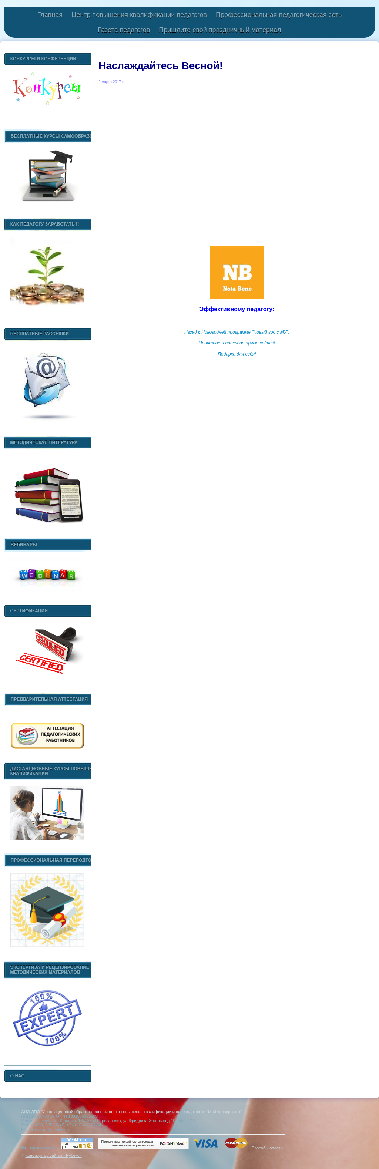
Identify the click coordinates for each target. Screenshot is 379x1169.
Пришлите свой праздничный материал (220, 30)
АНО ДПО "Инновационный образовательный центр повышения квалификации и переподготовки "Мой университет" (131, 1111)
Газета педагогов (124, 30)
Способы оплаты (267, 1148)
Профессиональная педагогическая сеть (279, 14)
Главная (50, 14)
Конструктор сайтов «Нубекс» (53, 1155)
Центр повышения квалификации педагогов (139, 14)
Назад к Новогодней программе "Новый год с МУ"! (236, 332)
